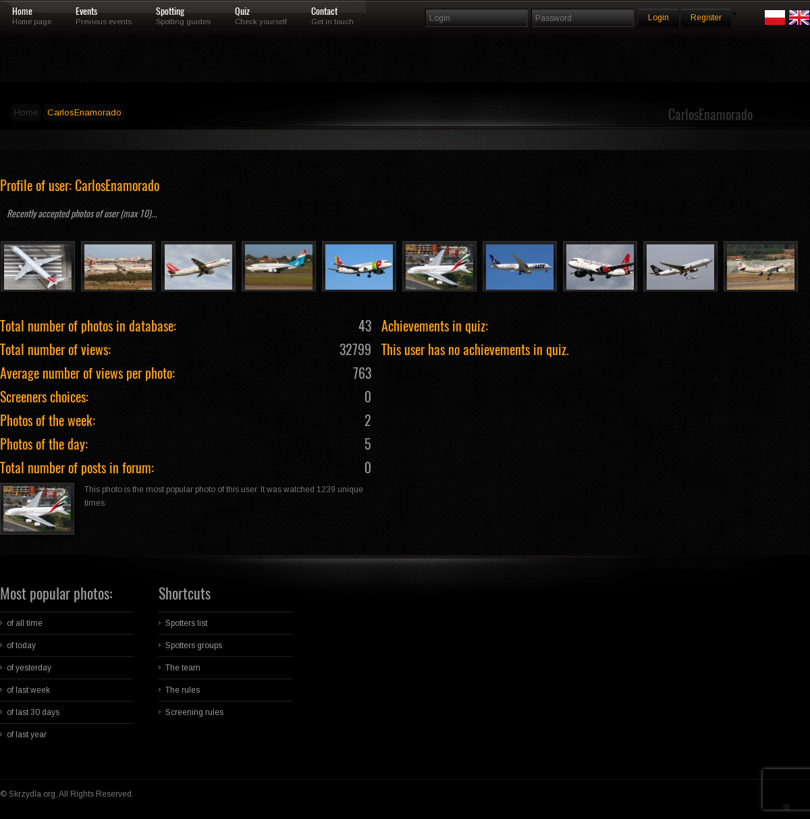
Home (22, 11)
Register (706, 17)
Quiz (242, 11)
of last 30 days (33, 712)
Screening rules (194, 712)
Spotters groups (193, 645)
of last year (27, 734)
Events (86, 11)
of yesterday (29, 667)
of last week (28, 690)
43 (364, 326)
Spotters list (186, 623)
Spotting (170, 11)
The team (182, 667)
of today (21, 645)
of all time (25, 623)
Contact (324, 11)
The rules (182, 690)
